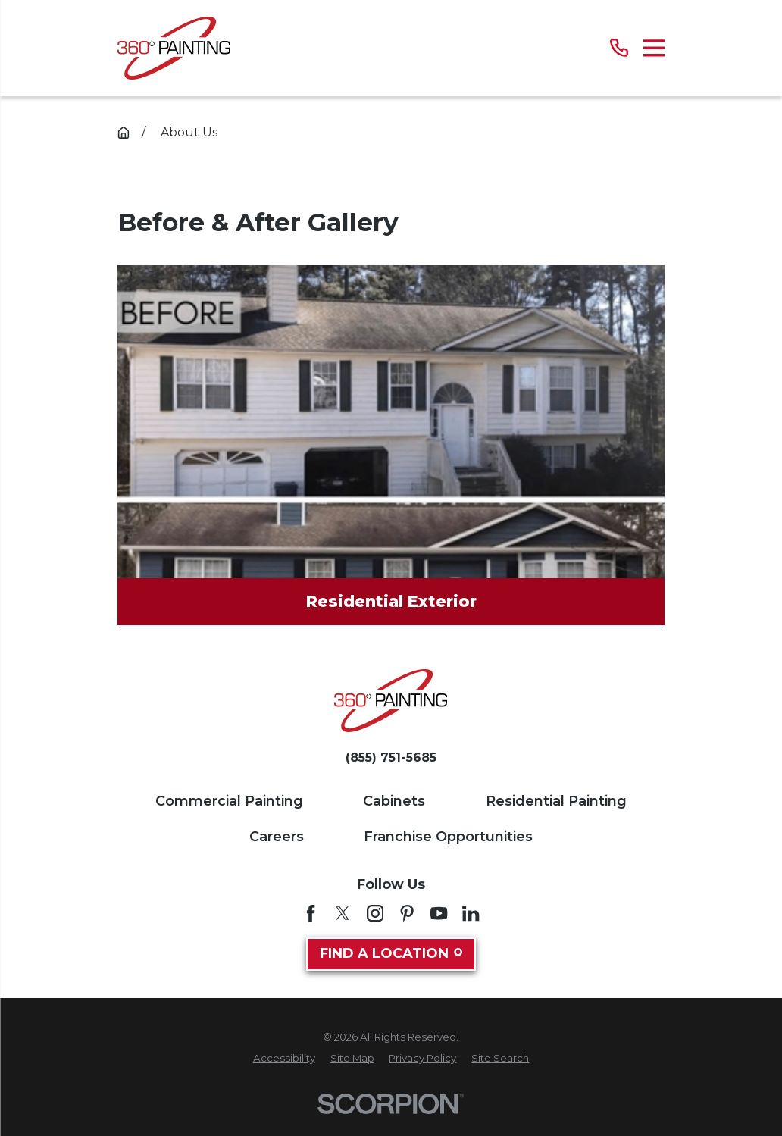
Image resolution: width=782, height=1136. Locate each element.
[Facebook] (310, 913)
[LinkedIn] (470, 913)
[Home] (173, 48)
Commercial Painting (229, 801)
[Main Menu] (654, 48)
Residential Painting (556, 801)
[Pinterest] (407, 913)
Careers (276, 836)
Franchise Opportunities (448, 836)
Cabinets (394, 801)
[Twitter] (342, 913)
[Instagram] (375, 913)
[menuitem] (284, 1058)
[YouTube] (438, 913)
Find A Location (391, 953)
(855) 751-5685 (391, 758)
